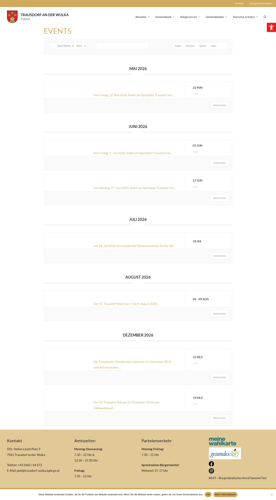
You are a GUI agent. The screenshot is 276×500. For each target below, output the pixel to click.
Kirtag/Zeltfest (109, 296)
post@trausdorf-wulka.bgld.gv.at (38, 470)
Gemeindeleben (218, 17)
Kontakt (239, 3)
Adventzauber (109, 354)
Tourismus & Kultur (247, 17)
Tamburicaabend (111, 87)
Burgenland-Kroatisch (261, 3)
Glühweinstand (110, 395)
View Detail (219, 105)
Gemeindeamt (166, 17)
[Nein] (271, 494)
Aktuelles (144, 17)
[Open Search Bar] (265, 17)
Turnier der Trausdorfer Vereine (127, 238)
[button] (271, 27)
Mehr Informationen (225, 494)
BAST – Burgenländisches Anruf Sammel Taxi (237, 478)
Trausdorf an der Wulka (45, 15)
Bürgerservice (191, 17)
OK (208, 494)
